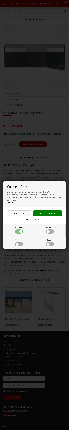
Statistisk (50, 242)
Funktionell (19, 242)
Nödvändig (19, 230)
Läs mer (10, 202)
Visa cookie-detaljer (34, 219)
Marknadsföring (50, 230)
